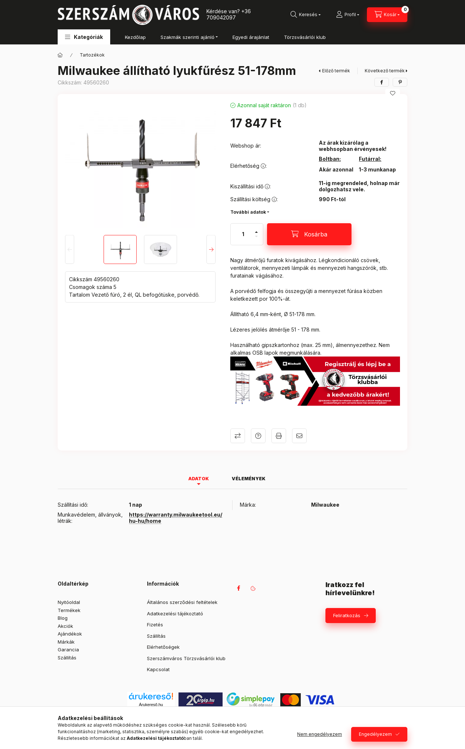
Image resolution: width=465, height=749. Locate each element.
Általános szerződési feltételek (182, 602)
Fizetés (155, 624)
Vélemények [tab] (249, 478)
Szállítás (67, 658)
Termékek (69, 610)
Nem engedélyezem (319, 734)
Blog (63, 618)
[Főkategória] (60, 55)
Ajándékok (70, 634)
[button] (84, 36)
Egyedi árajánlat (250, 37)
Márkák (66, 642)
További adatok (248, 212)
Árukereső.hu (151, 704)
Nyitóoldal (69, 602)
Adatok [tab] (198, 478)
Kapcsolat (158, 669)
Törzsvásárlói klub (305, 37)
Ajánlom (299, 435)
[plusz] (256, 229)
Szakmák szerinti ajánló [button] (188, 37)
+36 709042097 (228, 14)
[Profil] (347, 14)
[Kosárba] (309, 234)
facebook (238, 588)
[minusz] (256, 239)
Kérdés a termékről (258, 435)
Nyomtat (278, 435)
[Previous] (69, 249)
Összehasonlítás (237, 435)
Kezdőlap (135, 37)
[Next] (211, 249)
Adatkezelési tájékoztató (175, 613)
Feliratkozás (346, 615)
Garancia (68, 649)
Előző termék (336, 70)
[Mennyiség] (243, 234)
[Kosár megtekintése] (387, 14)
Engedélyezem (375, 734)
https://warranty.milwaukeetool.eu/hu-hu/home (175, 517)
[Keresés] (305, 14)
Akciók (65, 626)
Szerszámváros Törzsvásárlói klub (186, 658)
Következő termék (385, 70)
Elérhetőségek (163, 647)
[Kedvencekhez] (392, 93)
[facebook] (381, 82)
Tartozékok (92, 55)
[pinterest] (400, 82)
